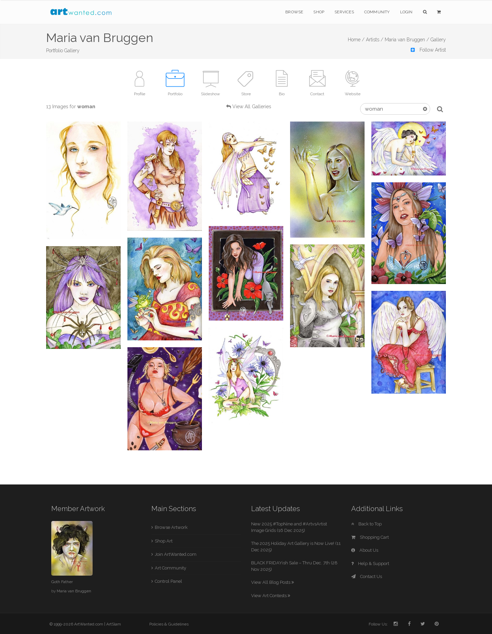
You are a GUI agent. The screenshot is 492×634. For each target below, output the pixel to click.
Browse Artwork (171, 527)
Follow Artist (428, 50)
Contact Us (366, 576)
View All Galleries (251, 106)
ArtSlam (113, 624)
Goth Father (62, 581)
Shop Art (164, 541)
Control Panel (168, 581)
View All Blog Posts (272, 582)
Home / (356, 39)
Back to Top (366, 523)
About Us (364, 550)
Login (406, 12)
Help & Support (370, 563)
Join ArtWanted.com (175, 554)
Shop (318, 12)
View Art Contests (270, 595)
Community (377, 12)
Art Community (170, 567)
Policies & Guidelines (169, 624)
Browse (294, 12)
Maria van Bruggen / (407, 39)
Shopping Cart (370, 537)
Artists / (374, 39)
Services (344, 12)
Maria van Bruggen (74, 591)
